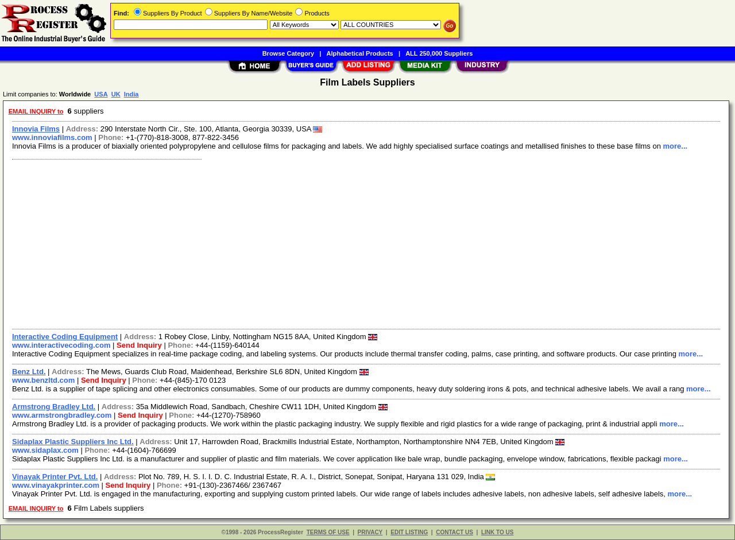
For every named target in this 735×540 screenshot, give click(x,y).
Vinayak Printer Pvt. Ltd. (55, 476)
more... (675, 146)
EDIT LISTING (409, 532)
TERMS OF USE (328, 532)
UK (116, 94)
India (131, 94)
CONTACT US (454, 532)
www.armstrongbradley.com (61, 415)
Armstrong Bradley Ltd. (53, 406)
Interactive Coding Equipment (65, 336)
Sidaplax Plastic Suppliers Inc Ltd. (73, 441)
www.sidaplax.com (45, 450)
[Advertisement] (352, 242)
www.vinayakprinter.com (55, 485)
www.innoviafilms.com (52, 137)
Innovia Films (36, 129)
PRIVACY (370, 532)
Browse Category (288, 53)
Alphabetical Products (360, 53)
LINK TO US (497, 532)
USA (100, 94)
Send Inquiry (139, 345)
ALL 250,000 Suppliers (439, 53)
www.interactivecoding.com (61, 345)
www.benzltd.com (43, 380)
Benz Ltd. (29, 371)
